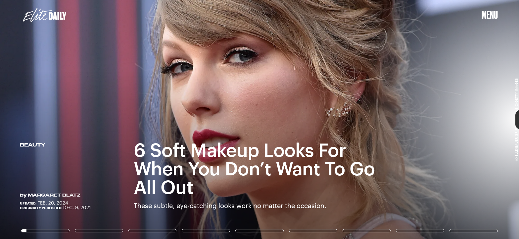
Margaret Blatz (54, 195)
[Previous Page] (85, 119)
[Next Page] (345, 119)
